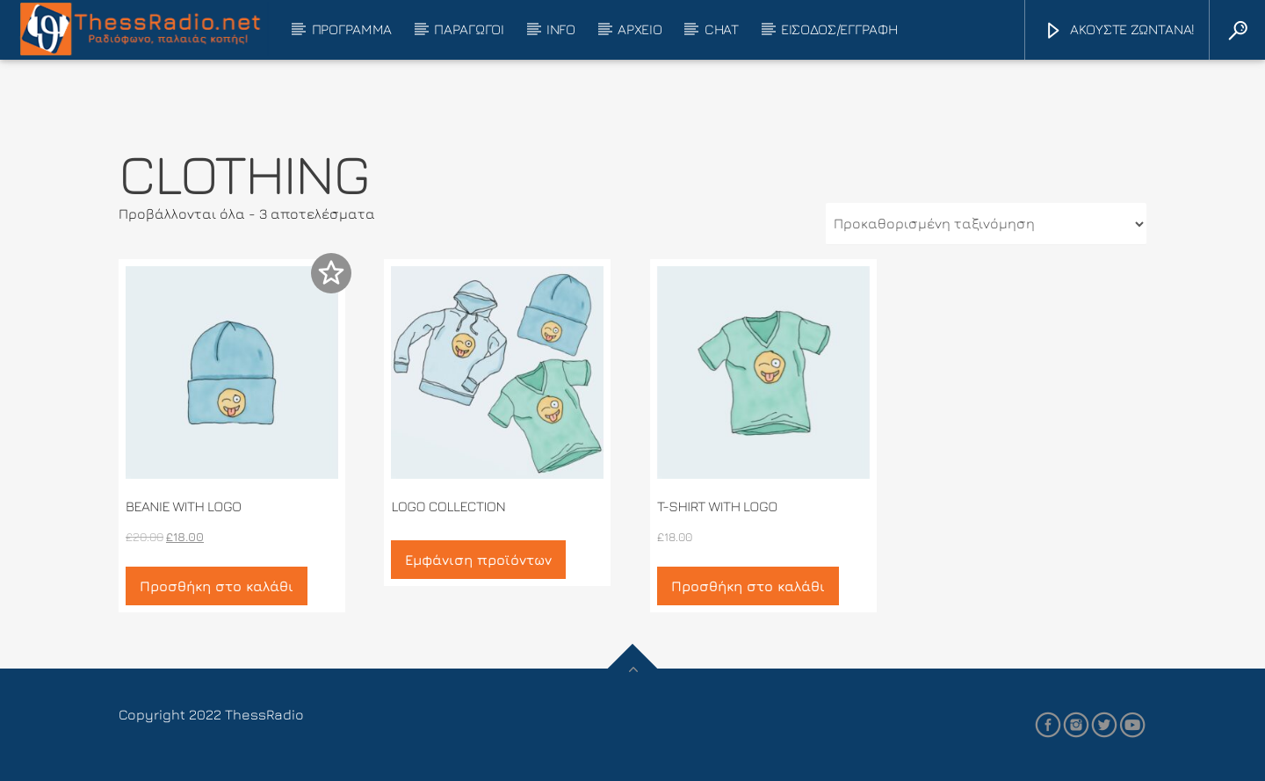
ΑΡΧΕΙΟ (639, 29)
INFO (560, 29)
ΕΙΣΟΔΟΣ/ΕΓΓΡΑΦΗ (839, 29)
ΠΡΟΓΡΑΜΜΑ (352, 29)
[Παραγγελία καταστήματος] (986, 224)
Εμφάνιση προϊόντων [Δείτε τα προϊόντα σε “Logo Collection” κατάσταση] (478, 560)
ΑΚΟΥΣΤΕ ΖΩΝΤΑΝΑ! (1119, 31)
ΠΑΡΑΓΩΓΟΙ (468, 29)
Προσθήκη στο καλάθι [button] (216, 586)
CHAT (722, 29)
